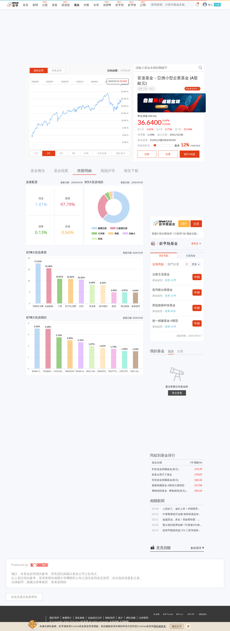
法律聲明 (143, 617)
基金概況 (38, 170)
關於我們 (54, 617)
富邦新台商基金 (162, 290)
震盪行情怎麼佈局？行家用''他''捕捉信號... (175, 233)
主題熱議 (190, 255)
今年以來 (102, 153)
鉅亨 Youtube (168, 620)
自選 (180, 351)
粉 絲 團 (157, 620)
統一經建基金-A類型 (165, 321)
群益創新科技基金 (163, 305)
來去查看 (177, 393)
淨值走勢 (57, 70)
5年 (73, 153)
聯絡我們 (110, 617)
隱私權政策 (160, 626)
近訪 (171, 351)
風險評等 (108, 170)
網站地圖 (130, 617)
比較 (147, 154)
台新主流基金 (161, 274)
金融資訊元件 (95, 617)
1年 (48, 153)
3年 (61, 153)
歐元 (152, 88)
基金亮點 (163, 255)
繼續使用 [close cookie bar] (177, 626)
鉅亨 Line (180, 620)
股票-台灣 (170, 280)
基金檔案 (61, 170)
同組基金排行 (191, 88)
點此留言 (196, 548)
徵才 (120, 617)
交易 (196, 224)
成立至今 (120, 153)
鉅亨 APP (191, 620)
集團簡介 (67, 617)
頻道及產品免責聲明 (24, 596)
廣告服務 (79, 617)
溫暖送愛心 (203, 620)
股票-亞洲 (143, 88)
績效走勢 (39, 70)
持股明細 (84, 170)
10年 (86, 153)
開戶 (184, 224)
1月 (36, 153)
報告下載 (131, 170)
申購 (197, 277)
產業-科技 (170, 311)
